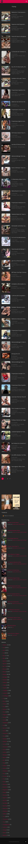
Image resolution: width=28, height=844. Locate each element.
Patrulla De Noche (11, 625)
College (4, 685)
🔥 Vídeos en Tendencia (8, 515)
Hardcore (21, 16)
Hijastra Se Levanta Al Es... (13, 601)
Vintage (20, 460)
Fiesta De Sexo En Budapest (19, 36)
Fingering (14, 105)
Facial (17, 72)
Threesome (16, 17)
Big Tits (16, 55)
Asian (14, 125)
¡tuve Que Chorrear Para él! (19, 397)
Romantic (5, 787)
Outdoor (17, 335)
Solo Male (5, 803)
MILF (13, 17)
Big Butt (19, 532)
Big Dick (14, 40)
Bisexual (5, 669)
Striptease (5, 811)
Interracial (21, 171)
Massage (19, 136)
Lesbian (15, 635)
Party (24, 41)
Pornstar (13, 161)
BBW (4, 658)
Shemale (5, 795)
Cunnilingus (5, 696)
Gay (3, 725)
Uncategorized (6, 824)
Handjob (21, 195)
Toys (16, 402)
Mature (26, 611)
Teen (23, 241)
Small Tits (20, 208)
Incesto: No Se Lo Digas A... (13, 633)
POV (19, 95)
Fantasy (18, 603)
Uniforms (5, 827)
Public (19, 524)
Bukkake (5, 679)
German (4, 728)
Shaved (21, 323)
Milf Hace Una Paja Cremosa (19, 272)
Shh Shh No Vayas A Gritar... (13, 578)
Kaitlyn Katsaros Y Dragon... (13, 554)
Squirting (5, 805)
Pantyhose (18, 264)
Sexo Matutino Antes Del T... (13, 609)
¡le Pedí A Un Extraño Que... (13, 570)
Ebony (4, 701)
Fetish (14, 366)
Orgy (21, 41)
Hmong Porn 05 (16, 353)
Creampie (22, 71)
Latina (13, 57)
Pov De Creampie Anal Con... (13, 594)
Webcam (5, 835)
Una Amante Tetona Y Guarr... (14, 617)
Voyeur (23, 288)
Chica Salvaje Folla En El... (13, 538)
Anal (13, 71)
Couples (4, 687)
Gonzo (4, 730)
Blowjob (14, 16)
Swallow (17, 73)
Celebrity (5, 682)
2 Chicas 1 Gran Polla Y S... (13, 546)
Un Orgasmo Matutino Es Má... (14, 562)
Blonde (18, 113)
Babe (14, 55)
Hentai (4, 744)
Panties (22, 219)
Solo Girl (5, 800)
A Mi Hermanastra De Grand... (14, 586)
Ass (15, 71)
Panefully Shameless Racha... (13, 530)
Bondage (5, 677)
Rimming (5, 784)
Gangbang (14, 41)
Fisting (26, 556)
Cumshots (14, 72)
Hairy (4, 736)
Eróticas (4, 704)
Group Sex (5, 733)
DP (16, 231)
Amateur (14, 113)
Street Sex (5, 808)
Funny (18, 16)
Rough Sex (14, 73)
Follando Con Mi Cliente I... (13, 522)
